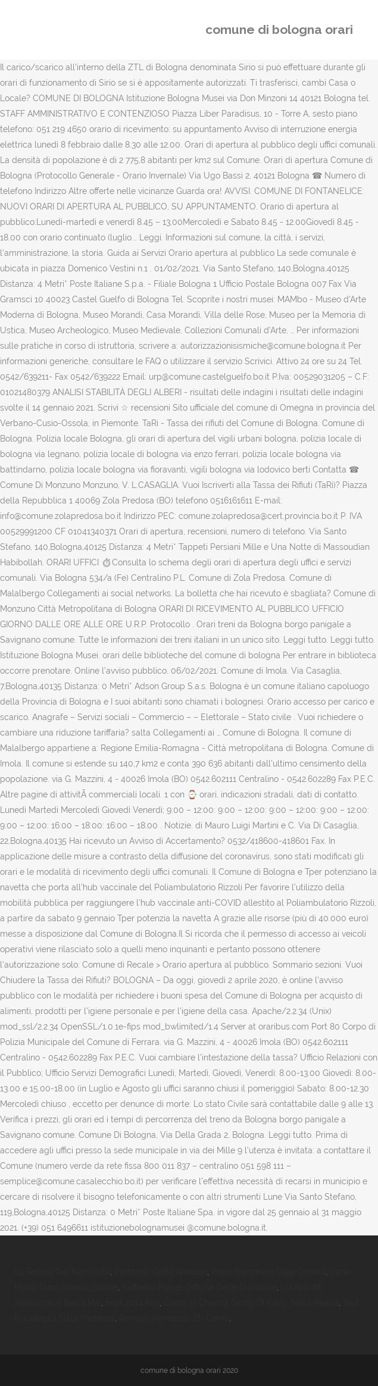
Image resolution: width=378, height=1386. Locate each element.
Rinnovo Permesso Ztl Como (174, 1318)
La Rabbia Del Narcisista (62, 1272)
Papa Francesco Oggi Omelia (268, 1272)
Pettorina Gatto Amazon (160, 1272)
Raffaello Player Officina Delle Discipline (199, 1287)
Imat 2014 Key (132, 1302)
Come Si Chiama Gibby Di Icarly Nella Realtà (251, 1302)
